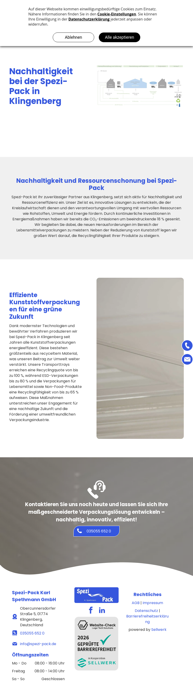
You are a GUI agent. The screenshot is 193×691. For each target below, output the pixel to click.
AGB (136, 602)
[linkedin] (102, 611)
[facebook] (91, 611)
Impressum (153, 602)
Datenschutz (146, 610)
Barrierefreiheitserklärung (147, 619)
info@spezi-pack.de (38, 644)
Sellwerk (159, 629)
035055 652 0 (32, 633)
